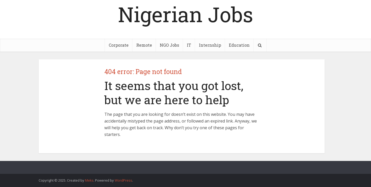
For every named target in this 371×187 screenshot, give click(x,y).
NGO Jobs (169, 45)
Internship (210, 45)
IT (189, 45)
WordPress (123, 180)
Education (239, 45)
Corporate (119, 45)
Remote (144, 45)
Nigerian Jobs (185, 14)
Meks (89, 180)
